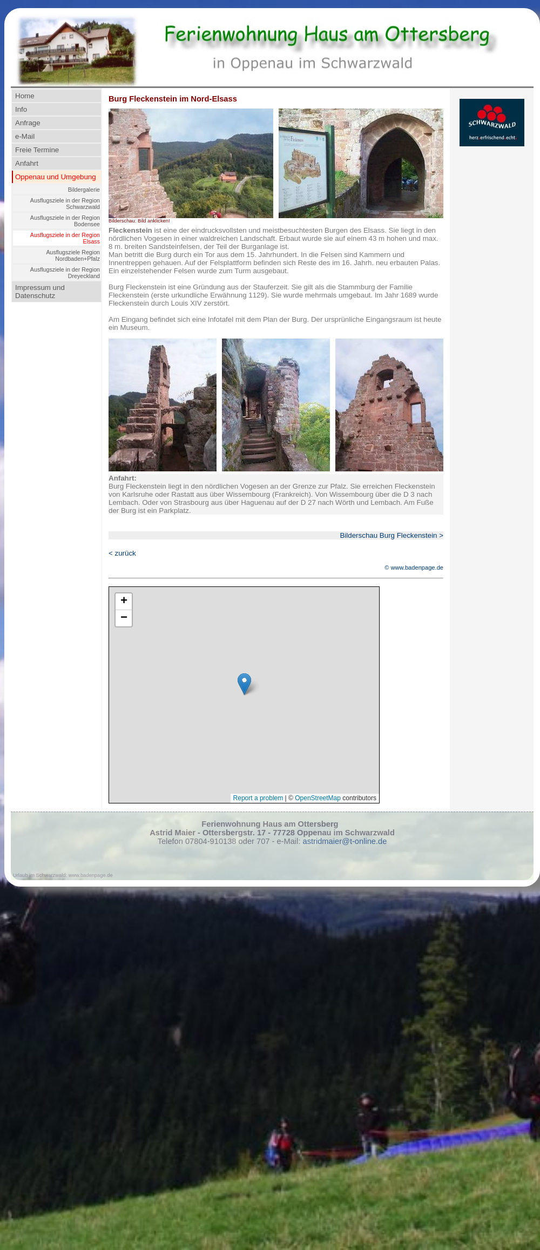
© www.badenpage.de (413, 567)
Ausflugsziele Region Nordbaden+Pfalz (73, 255)
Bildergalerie (84, 189)
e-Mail (25, 136)
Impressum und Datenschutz (40, 291)
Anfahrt (26, 163)
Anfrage (27, 123)
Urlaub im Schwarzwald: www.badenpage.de (63, 875)
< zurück (122, 553)
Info (21, 109)
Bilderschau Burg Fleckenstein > (391, 535)
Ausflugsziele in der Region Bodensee (65, 220)
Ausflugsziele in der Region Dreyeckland (65, 272)
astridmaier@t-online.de (345, 841)
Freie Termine (37, 150)
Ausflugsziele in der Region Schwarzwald (65, 203)
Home (25, 96)
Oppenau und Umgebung (55, 177)
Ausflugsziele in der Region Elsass (65, 238)
